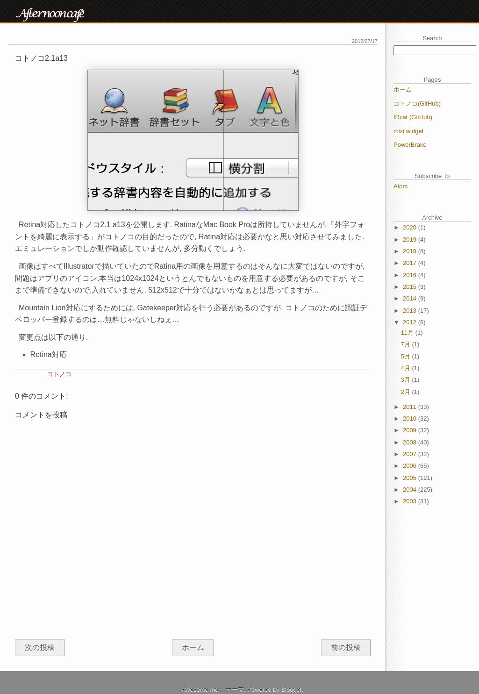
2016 (410, 275)
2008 (410, 442)
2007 (410, 454)
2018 (410, 251)
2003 (410, 501)
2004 (410, 489)
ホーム (193, 647)
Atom (400, 186)
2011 (410, 406)
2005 (410, 477)
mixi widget (408, 131)
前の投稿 (346, 647)
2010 (410, 418)
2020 (410, 227)
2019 (410, 239)
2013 (410, 310)
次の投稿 (40, 647)
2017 (410, 262)
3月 (406, 379)
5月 (406, 356)
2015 (410, 286)
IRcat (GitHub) (412, 117)
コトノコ (59, 374)
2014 (410, 298)
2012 (410, 322)
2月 (406, 391)
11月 (408, 332)
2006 (410, 465)
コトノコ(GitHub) (417, 103)
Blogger (291, 689)
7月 (406, 344)
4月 (406, 368)
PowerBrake (410, 144)
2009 (410, 430)
